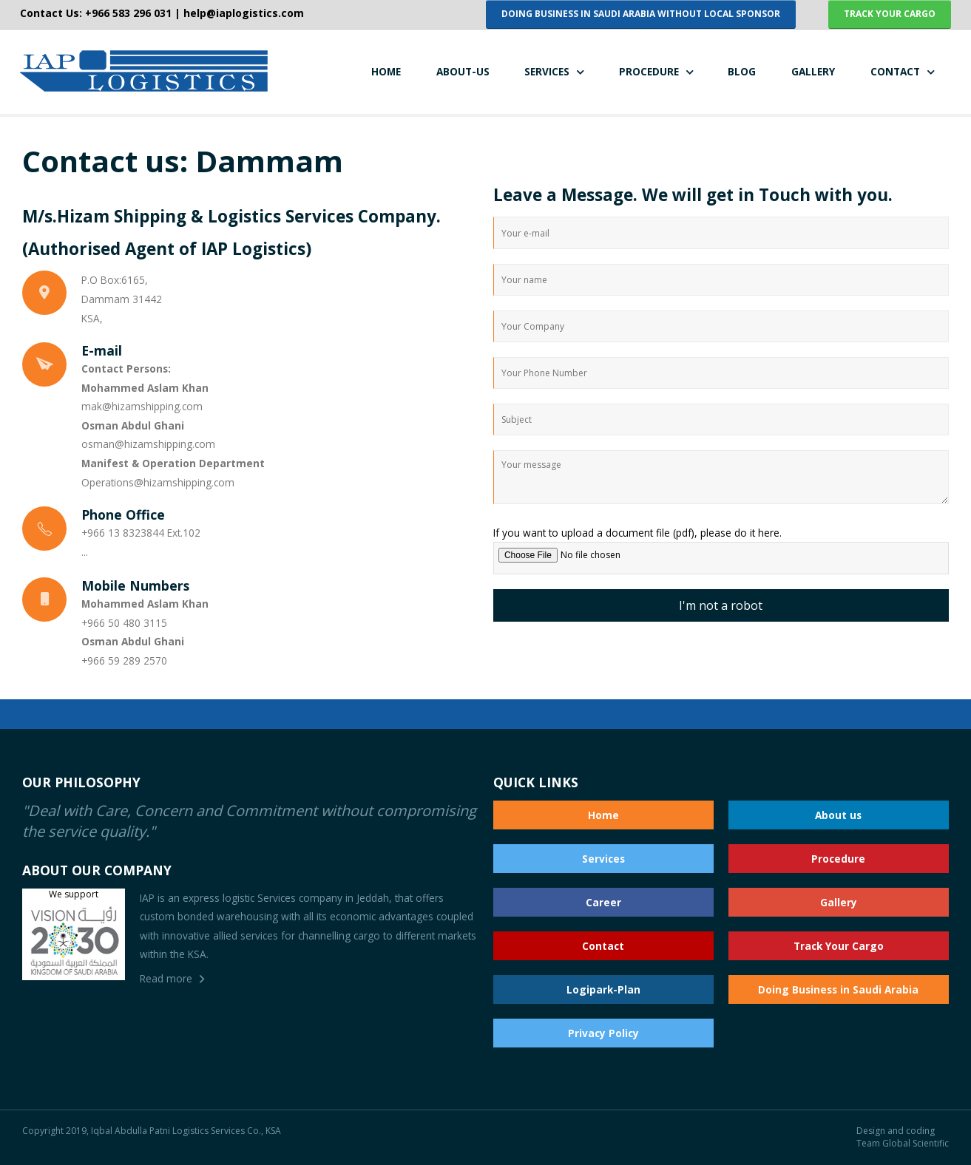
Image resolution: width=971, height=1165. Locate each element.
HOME (386, 71)
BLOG (742, 71)
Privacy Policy (603, 1033)
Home (603, 815)
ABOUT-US (463, 71)
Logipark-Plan (603, 989)
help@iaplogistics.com (243, 13)
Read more (166, 978)
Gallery (838, 902)
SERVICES (546, 71)
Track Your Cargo (839, 946)
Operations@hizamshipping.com (157, 482)
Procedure (838, 859)
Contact (603, 946)
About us (838, 815)
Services (603, 859)
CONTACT (895, 71)
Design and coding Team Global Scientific (902, 1137)
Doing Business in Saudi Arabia (838, 989)
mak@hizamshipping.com (142, 406)
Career (603, 902)
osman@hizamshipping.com (148, 444)
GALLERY (813, 71)
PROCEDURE (649, 71)
